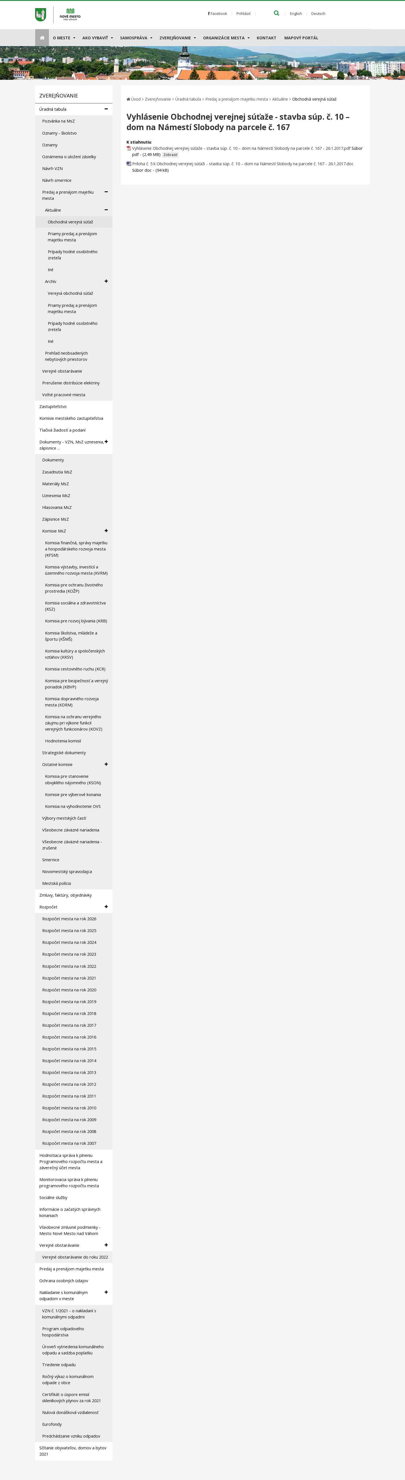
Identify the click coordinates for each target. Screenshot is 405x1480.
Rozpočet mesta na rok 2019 (69, 1001)
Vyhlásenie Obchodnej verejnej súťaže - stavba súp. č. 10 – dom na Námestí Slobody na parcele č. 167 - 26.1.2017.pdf (241, 148)
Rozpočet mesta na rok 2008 (69, 1131)
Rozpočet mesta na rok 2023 (69, 954)
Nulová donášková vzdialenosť (70, 1412)
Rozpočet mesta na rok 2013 (69, 1072)
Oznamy (49, 145)
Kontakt (266, 37)
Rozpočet (73, 907)
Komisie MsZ (75, 531)
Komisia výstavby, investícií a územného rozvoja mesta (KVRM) (76, 570)
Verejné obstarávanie (62, 371)
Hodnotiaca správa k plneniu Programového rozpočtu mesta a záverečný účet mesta (70, 1161)
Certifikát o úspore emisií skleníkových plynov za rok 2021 (71, 1397)
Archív (76, 281)
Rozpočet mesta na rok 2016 (69, 1037)
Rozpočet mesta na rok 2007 (69, 1143)
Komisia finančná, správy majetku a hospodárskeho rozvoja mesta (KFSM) (76, 549)
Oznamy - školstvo (59, 133)
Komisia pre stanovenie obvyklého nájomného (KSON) (73, 779)
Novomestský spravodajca (67, 871)
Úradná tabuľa (73, 109)
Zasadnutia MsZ (57, 472)
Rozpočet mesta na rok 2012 (69, 1084)
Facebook (217, 13)
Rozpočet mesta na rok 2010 (69, 1107)
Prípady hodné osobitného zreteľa (73, 254)
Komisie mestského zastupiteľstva (71, 418)
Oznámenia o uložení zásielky (69, 156)
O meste (61, 37)
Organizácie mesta (224, 37)
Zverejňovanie (175, 37)
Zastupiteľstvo (53, 406)
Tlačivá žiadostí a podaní (62, 430)
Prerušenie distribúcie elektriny (71, 383)
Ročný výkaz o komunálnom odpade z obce (68, 1379)
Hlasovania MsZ (57, 507)
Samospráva (133, 37)
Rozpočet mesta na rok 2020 (69, 989)
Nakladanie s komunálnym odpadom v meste (73, 1295)
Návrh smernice (56, 180)
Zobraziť (170, 154)
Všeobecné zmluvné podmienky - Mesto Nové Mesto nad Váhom (70, 1230)
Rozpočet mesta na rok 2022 (69, 966)
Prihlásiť (244, 13)
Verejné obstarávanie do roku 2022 (75, 1257)
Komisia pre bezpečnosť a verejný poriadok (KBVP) (76, 684)
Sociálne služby (53, 1197)
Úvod (136, 99)
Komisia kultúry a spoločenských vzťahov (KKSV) (75, 654)
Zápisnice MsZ (55, 519)
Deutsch (318, 13)
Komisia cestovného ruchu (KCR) (75, 669)
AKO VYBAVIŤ (95, 37)
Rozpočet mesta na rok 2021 (69, 978)
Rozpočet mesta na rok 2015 (69, 1048)
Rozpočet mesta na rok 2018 (69, 1013)
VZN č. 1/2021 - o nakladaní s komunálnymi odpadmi (69, 1314)
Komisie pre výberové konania (73, 794)
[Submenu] (73, 37)
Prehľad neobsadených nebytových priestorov (66, 356)
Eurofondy (52, 1424)
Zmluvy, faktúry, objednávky (65, 895)
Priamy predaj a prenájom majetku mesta (72, 236)
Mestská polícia (56, 883)
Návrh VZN (52, 168)
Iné (50, 269)
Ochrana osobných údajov (63, 1280)
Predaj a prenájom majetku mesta (75, 195)
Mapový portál (301, 37)
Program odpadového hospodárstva (63, 1332)
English (296, 13)
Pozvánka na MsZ (58, 121)
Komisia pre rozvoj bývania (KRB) (76, 621)
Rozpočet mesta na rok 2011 (69, 1096)
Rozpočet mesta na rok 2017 (69, 1025)
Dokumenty (53, 460)
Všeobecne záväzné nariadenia (70, 830)
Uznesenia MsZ (56, 495)
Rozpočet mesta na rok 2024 (69, 942)
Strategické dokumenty (64, 752)
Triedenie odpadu (59, 1364)
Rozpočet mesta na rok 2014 (69, 1060)
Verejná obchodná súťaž (70, 293)
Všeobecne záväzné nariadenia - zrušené (72, 845)
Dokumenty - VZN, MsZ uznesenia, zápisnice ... (73, 445)
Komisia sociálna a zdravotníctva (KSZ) (75, 606)
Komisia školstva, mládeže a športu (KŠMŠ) (71, 636)
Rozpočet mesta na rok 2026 (69, 918)
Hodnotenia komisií (63, 741)
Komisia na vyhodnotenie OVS (73, 806)
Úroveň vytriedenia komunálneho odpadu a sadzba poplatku (73, 1350)
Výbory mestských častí (64, 818)
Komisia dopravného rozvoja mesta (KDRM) (72, 702)
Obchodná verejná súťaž (70, 222)
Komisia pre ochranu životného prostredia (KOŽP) (74, 588)
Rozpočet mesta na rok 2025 (69, 930)
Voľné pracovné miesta (63, 394)
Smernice (50, 859)
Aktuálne (76, 210)
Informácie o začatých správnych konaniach (69, 1212)
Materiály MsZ (55, 483)
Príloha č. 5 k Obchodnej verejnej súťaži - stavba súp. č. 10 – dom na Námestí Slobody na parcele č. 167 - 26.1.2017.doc (243, 163)
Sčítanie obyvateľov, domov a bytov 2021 (72, 1451)
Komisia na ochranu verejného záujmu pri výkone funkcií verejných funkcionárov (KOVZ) (73, 723)
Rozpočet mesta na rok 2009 (69, 1119)
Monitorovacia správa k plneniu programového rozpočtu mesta (69, 1182)
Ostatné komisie (75, 764)
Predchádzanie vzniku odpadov (71, 1436)
